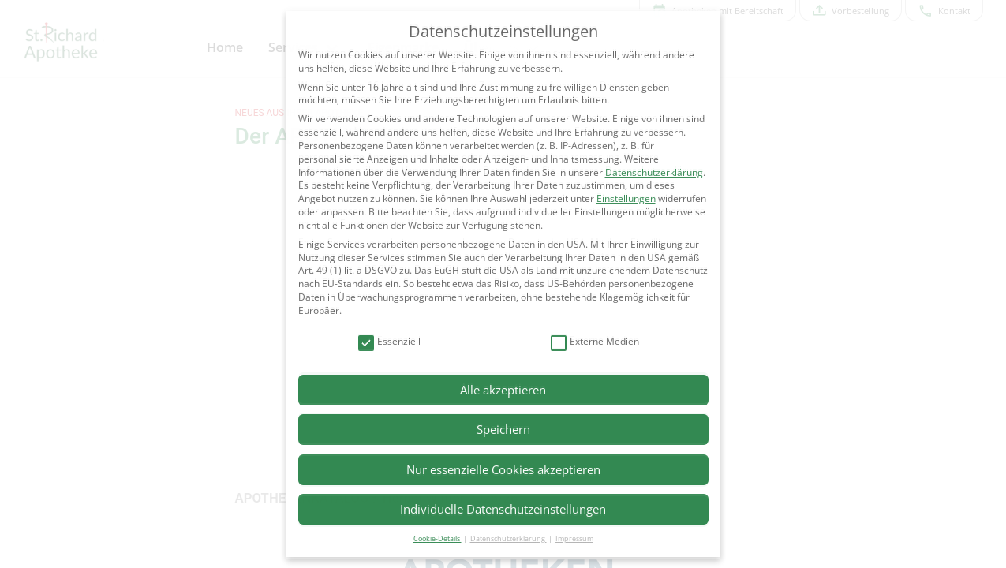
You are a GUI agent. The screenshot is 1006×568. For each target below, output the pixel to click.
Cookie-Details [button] (437, 538)
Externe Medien (595, 342)
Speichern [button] (503, 429)
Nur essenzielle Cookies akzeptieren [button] (503, 469)
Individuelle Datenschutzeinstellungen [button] (503, 509)
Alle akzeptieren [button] (503, 390)
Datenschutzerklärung (654, 172)
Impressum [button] (574, 538)
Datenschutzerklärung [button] (508, 538)
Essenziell (389, 342)
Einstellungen (626, 198)
